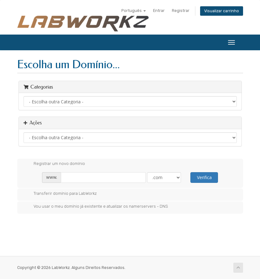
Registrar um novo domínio (54, 164)
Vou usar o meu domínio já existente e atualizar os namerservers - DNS (96, 206)
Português (133, 10)
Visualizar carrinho (221, 10)
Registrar (180, 10)
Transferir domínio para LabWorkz (60, 193)
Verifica (204, 177)
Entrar (159, 10)
